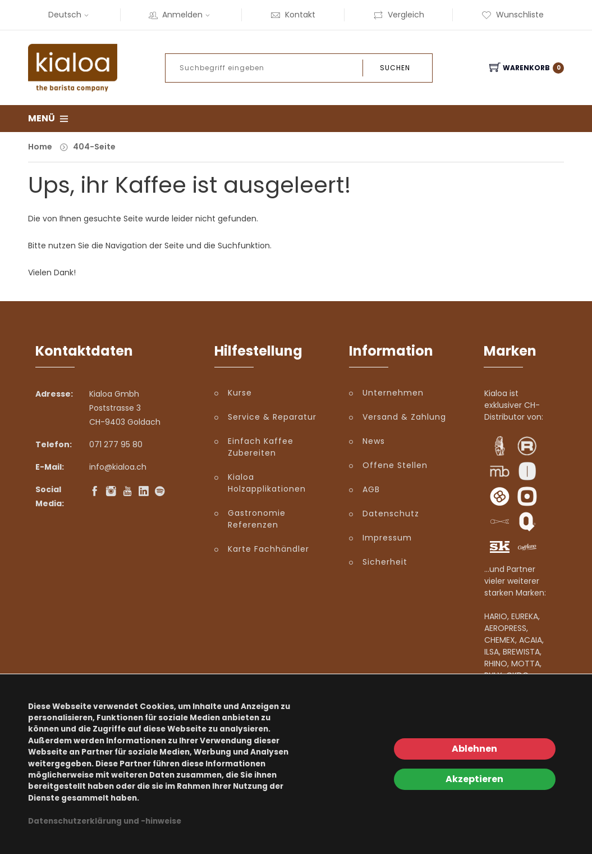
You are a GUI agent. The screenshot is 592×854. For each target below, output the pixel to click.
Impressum (387, 537)
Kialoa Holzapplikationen (267, 482)
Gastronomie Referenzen (257, 518)
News (373, 441)
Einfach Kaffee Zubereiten (260, 446)
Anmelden (181, 14)
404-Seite (94, 146)
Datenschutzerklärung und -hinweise (104, 821)
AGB (371, 489)
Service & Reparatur (272, 417)
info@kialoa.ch (117, 467)
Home (40, 146)
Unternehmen (393, 392)
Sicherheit (384, 561)
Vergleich (398, 14)
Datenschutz (390, 513)
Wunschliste (512, 14)
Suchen (395, 67)
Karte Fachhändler (268, 549)
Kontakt (292, 14)
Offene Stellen (395, 465)
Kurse (240, 392)
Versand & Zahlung (404, 417)
